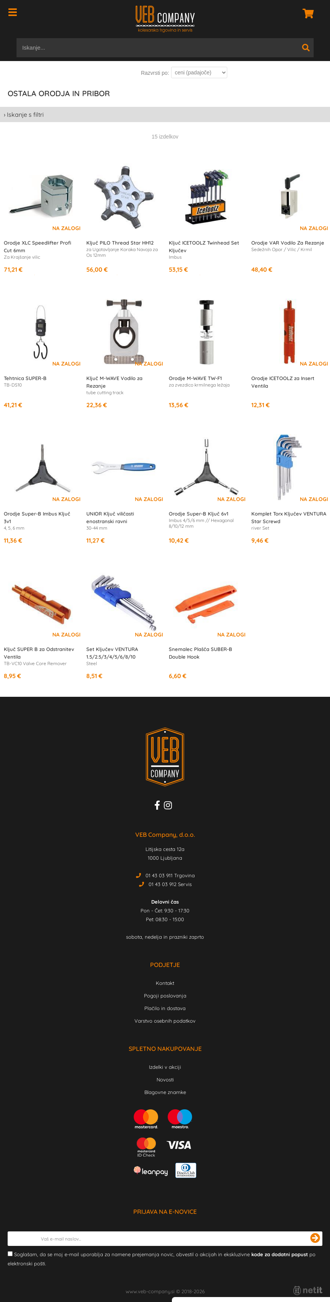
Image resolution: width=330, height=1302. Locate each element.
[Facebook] (159, 807)
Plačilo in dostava (165, 1008)
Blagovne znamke (165, 1092)
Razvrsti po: (155, 73)
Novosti (165, 1079)
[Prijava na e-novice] (315, 1238)
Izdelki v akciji (165, 1067)
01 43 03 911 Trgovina (170, 875)
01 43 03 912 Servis (170, 884)
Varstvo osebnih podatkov (165, 1021)
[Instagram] (170, 807)
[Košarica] (306, 13)
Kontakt (165, 983)
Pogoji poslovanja (165, 996)
